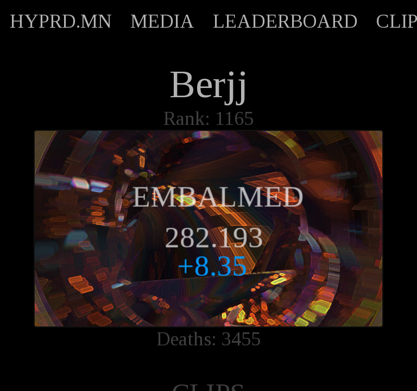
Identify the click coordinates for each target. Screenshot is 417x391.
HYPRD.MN (61, 21)
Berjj (208, 84)
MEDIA (162, 21)
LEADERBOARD (285, 21)
